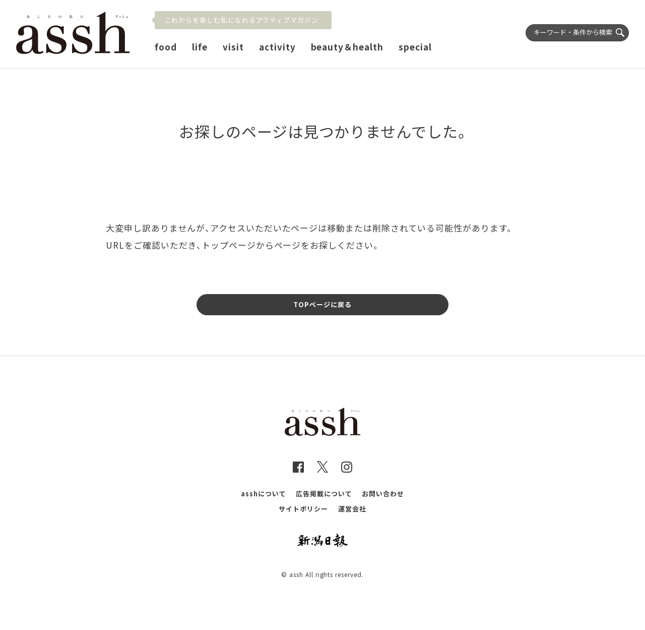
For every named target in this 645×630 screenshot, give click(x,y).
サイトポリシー (303, 508)
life (200, 46)
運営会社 (352, 508)
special (415, 46)
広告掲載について (324, 493)
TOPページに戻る (322, 304)
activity (277, 46)
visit (233, 46)
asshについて (263, 493)
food (166, 46)
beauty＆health (347, 46)
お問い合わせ (383, 493)
